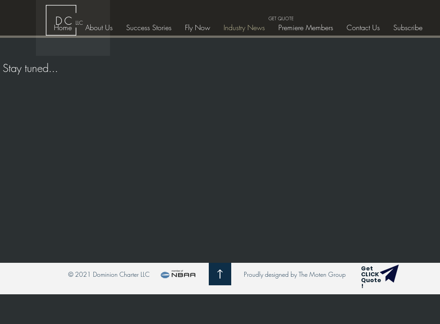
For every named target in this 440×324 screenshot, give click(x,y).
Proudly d (256, 274)
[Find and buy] (389, 273)
